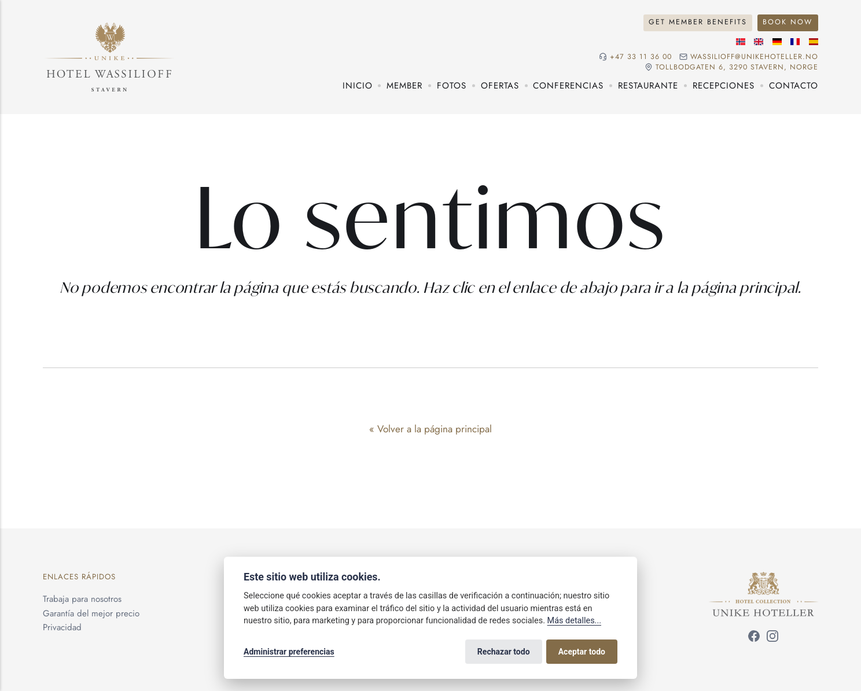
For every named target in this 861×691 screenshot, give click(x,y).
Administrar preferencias (289, 651)
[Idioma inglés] (758, 41)
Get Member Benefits (698, 22)
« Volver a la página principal (430, 429)
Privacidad (62, 627)
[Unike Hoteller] (763, 578)
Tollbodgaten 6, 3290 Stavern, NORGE (737, 67)
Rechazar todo (503, 651)
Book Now (787, 22)
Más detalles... (574, 621)
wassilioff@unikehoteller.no (754, 57)
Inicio (358, 85)
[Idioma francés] (795, 41)
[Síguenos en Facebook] (754, 638)
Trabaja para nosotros (82, 599)
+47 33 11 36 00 (641, 57)
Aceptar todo (581, 651)
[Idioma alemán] (777, 41)
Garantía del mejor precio (91, 613)
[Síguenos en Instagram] (772, 638)
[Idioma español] (813, 41)
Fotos (451, 85)
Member (404, 85)
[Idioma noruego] (740, 41)
